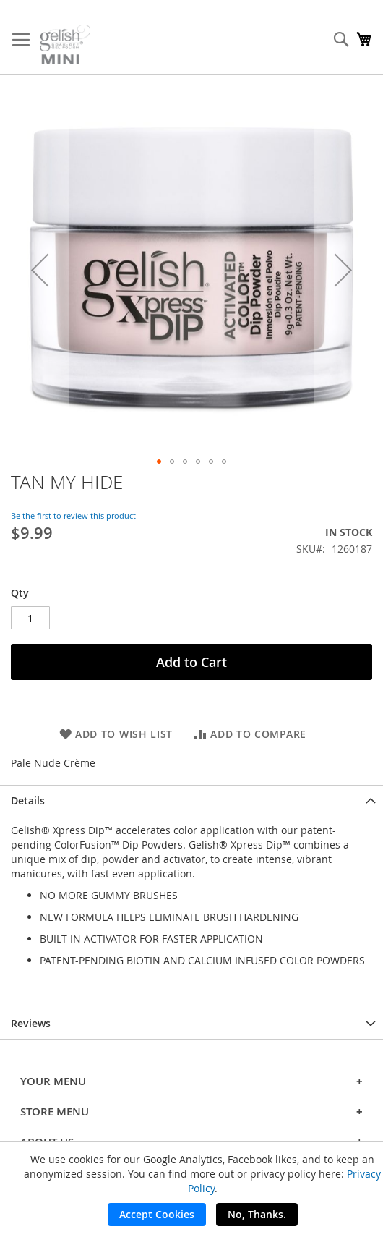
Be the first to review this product (73, 515)
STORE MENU (191, 1111)
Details (28, 800)
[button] (40, 270)
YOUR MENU (191, 1081)
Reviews (31, 1023)
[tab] (191, 800)
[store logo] (65, 44)
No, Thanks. (257, 1214)
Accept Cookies (156, 1214)
